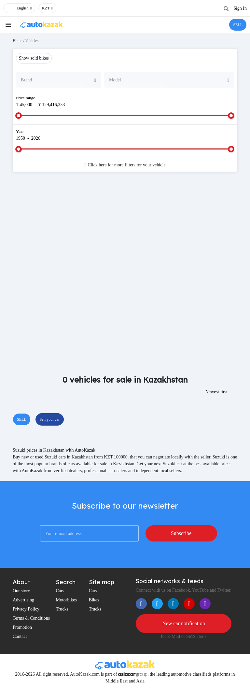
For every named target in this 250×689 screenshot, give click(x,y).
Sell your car (50, 419)
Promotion (22, 627)
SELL (238, 24)
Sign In (240, 8)
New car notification (183, 623)
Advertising (23, 600)
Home (17, 40)
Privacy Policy (26, 609)
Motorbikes (66, 600)
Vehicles (32, 40)
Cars (60, 590)
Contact (20, 636)
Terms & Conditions (31, 618)
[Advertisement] (125, 228)
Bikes (94, 600)
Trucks (62, 609)
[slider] (18, 115)
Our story (21, 590)
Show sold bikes (34, 58)
